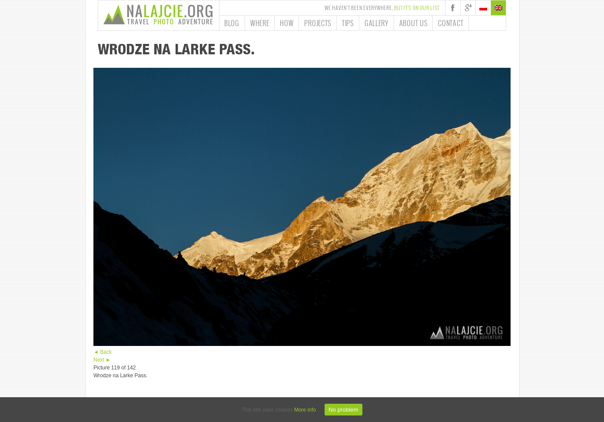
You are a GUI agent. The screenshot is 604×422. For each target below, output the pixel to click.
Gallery (376, 23)
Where (259, 23)
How (286, 23)
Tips (348, 23)
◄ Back (102, 352)
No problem (343, 409)
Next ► (102, 360)
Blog (231, 23)
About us (413, 23)
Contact (450, 23)
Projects (317, 23)
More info (305, 410)
